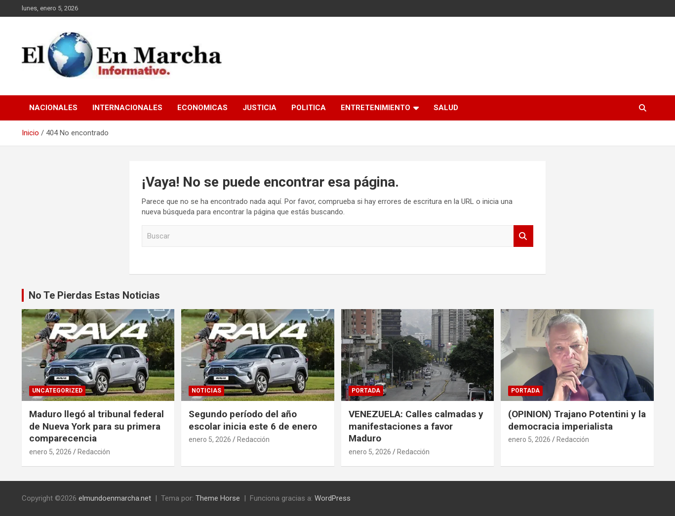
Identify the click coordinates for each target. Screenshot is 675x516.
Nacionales (53, 107)
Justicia (259, 107)
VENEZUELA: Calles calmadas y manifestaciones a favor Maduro (416, 426)
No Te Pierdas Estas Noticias (94, 295)
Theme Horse (218, 498)
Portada (366, 390)
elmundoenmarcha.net (115, 498)
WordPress (333, 498)
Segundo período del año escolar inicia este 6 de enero (253, 420)
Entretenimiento (375, 107)
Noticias (206, 390)
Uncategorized (57, 390)
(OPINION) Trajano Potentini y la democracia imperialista (577, 420)
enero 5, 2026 (50, 452)
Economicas (202, 107)
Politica (308, 107)
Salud (446, 107)
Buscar (523, 236)
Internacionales (127, 107)
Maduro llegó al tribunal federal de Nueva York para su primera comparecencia (96, 426)
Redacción (94, 452)
